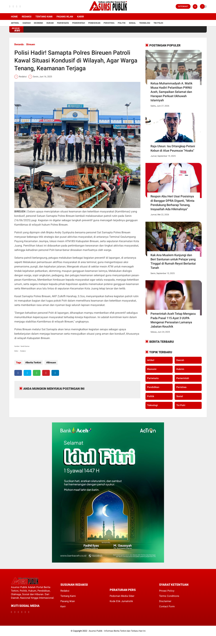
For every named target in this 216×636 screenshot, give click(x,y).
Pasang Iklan (65, 16)
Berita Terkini (34, 362)
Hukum (50, 23)
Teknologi (144, 23)
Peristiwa (109, 23)
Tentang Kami (43, 16)
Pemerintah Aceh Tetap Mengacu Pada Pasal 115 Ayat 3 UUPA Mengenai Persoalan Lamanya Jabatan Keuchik (173, 320)
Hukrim (180, 369)
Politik (122, 23)
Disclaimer (165, 601)
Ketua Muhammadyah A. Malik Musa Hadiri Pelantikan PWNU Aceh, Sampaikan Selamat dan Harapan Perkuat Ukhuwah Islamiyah (171, 92)
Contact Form (167, 606)
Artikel (15, 23)
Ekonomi (38, 23)
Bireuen (30, 44)
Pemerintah (78, 23)
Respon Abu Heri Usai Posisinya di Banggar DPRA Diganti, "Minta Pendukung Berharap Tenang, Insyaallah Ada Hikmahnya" (172, 202)
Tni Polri (158, 23)
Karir (80, 16)
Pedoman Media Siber (122, 596)
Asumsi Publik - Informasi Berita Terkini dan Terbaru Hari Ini (117, 631)
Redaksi (26, 16)
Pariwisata (63, 23)
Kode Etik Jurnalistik (121, 601)
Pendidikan (94, 23)
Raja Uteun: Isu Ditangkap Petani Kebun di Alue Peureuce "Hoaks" (173, 148)
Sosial (132, 23)
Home (14, 16)
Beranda (19, 44)
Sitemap (183, 6)
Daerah (27, 23)
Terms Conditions (169, 596)
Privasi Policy (166, 590)
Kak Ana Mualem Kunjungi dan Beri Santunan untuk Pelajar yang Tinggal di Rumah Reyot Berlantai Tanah (173, 261)
